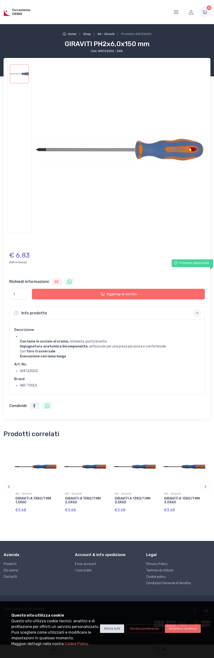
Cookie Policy (76, 643)
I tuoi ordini (83, 570)
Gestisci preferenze (144, 628)
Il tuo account (85, 564)
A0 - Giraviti (105, 34)
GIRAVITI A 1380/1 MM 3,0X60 (182, 500)
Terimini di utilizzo (160, 570)
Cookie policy (156, 577)
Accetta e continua (183, 628)
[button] (107, 313)
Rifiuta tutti (112, 628)
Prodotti (10, 564)
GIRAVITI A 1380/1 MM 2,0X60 (83, 500)
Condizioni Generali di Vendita (168, 583)
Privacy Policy (157, 564)
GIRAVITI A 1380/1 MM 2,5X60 (132, 500)
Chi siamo (11, 570)
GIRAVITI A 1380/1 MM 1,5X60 (33, 500)
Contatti (10, 577)
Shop (87, 34)
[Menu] (176, 12)
